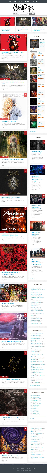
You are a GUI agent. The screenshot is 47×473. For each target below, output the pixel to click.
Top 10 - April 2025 (34, 411)
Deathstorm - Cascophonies (36, 428)
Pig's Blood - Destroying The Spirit (37, 375)
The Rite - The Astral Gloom (36, 433)
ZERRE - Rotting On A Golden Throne (12, 159)
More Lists (32, 418)
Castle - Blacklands (34, 321)
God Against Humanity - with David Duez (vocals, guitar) (37, 179)
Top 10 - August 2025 (35, 405)
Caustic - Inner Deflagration (36, 345)
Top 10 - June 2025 (34, 408)
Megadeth (40, 52)
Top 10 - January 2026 (35, 397)
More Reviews (32, 131)
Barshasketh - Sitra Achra (36, 302)
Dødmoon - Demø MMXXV (36, 455)
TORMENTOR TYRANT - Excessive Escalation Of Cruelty (12, 273)
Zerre (39, 67)
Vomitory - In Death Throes (36, 343)
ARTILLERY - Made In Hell (10, 235)
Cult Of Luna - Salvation (35, 292)
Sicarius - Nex (33, 340)
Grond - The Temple (35, 382)
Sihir (39, 98)
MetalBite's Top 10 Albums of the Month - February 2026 (39, 29)
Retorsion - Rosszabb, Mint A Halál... (38, 457)
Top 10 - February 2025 (35, 415)
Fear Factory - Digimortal (36, 300)
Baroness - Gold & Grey (35, 320)
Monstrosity (42, 42)
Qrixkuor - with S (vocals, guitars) (36, 152)
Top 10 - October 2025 (35, 402)
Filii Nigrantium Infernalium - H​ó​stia (38, 289)
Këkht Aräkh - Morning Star (36, 442)
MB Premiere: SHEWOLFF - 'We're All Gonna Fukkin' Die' (7, 29)
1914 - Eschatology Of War (36, 323)
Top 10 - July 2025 (34, 406)
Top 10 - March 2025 (35, 413)
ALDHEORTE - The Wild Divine (11, 197)
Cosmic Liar (40, 115)
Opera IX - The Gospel (35, 446)
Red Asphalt (40, 77)
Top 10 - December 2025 (36, 398)
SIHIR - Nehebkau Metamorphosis (11, 379)
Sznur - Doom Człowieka (35, 438)
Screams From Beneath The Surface (42, 45)
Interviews (28, 1)
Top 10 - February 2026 (35, 395)
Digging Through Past (8, 303)
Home (10, 1)
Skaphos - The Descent (35, 341)
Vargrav (39, 122)
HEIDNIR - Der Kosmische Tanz (10, 455)
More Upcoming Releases (35, 385)
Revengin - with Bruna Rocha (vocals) (36, 234)
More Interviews (33, 278)
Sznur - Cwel (33, 353)
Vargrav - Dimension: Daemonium (37, 346)
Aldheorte (40, 83)
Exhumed (40, 75)
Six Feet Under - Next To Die (36, 361)
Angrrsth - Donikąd (34, 287)
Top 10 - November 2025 (36, 400)
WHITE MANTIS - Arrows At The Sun (12, 341)
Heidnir (39, 106)
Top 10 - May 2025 (34, 410)
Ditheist (39, 114)
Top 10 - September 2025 (36, 403)
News (15, 1)
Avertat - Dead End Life (35, 367)
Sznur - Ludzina (34, 436)
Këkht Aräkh (40, 59)
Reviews (21, 1)
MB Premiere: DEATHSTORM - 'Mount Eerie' (23, 29)
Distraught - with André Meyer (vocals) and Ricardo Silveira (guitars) (37, 262)
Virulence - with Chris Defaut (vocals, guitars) (36, 207)
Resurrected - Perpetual (35, 338)
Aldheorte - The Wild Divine (36, 454)
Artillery (39, 90)
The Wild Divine (41, 84)
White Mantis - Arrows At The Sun (37, 297)
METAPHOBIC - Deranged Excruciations (13, 418)
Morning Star (40, 61)
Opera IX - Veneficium (35, 444)
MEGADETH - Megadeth (9, 121)
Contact (35, 1)
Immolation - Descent (35, 336)
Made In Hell (40, 92)
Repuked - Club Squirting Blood (37, 310)
